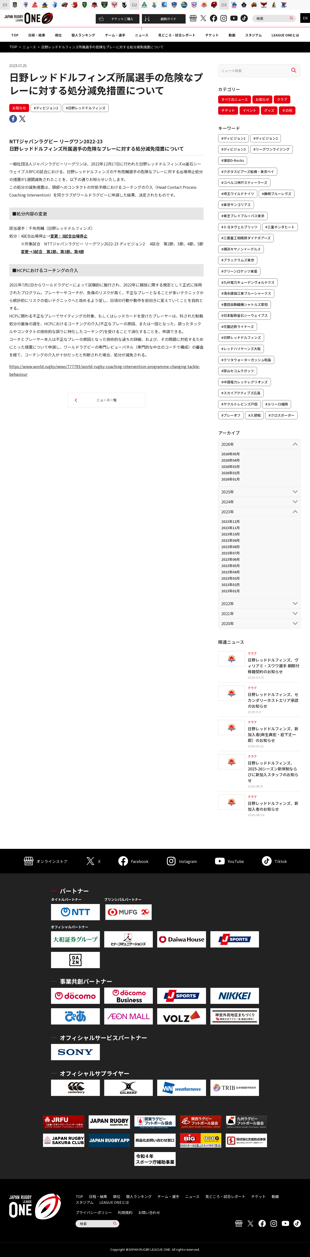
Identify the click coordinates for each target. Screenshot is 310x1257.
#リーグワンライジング (271, 149)
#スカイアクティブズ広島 (240, 392)
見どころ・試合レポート (177, 35)
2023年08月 (230, 546)
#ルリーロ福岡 (276, 404)
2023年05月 (230, 565)
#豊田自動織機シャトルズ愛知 (244, 304)
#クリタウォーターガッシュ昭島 (246, 359)
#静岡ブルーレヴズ (276, 193)
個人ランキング (83, 35)
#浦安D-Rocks (232, 160)
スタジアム (253, 35)
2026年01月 (230, 479)
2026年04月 (230, 460)
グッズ (269, 110)
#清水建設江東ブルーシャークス (246, 293)
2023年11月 (230, 527)
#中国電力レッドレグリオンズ (244, 381)
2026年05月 (230, 453)
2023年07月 (230, 553)
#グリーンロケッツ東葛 (239, 271)
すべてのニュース (234, 99)
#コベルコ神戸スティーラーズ (244, 182)
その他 (287, 110)
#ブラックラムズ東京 (237, 260)
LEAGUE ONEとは (285, 35)
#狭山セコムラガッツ (237, 370)
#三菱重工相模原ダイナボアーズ (246, 237)
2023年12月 (230, 521)
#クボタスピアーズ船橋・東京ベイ (247, 171)
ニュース (141, 35)
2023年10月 (230, 534)
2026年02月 (230, 472)
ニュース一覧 (106, 399)
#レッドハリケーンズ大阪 (241, 348)
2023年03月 (230, 578)
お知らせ (19, 107)
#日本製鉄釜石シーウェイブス (244, 315)
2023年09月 (230, 540)
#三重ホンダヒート (280, 226)
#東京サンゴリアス (236, 204)
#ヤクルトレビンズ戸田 (239, 404)
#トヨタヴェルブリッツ (239, 226)
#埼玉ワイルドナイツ (237, 193)
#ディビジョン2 (46, 107)
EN (305, 18)
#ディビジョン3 (233, 149)
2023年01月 (230, 590)
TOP (14, 35)
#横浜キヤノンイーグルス (241, 249)
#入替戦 (254, 415)
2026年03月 (230, 466)
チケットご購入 (116, 19)
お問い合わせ (149, 1212)
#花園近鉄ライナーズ (237, 326)
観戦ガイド (160, 19)
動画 (232, 35)
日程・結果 (36, 35)
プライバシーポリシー (94, 1212)
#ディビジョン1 (233, 138)
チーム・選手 (115, 35)
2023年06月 (230, 559)
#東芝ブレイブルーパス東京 (242, 215)
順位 (58, 35)
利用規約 (125, 1212)
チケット (212, 35)
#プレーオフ (231, 415)
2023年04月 (230, 571)
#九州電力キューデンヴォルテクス (248, 282)
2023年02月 (230, 584)
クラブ (282, 99)
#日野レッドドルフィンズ (85, 107)
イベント (249, 110)
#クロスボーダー (281, 415)
